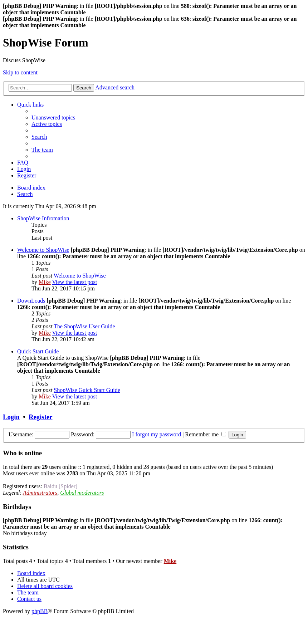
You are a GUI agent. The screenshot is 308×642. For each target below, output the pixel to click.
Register (40, 417)
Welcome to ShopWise (43, 250)
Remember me (205, 434)
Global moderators (82, 493)
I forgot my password (156, 434)
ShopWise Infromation (43, 218)
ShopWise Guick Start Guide (87, 390)
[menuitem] (53, 117)
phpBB (39, 611)
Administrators (40, 493)
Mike (45, 282)
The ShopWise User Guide (84, 326)
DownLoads (31, 301)
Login (11, 417)
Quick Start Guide (38, 351)
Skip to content (20, 72)
